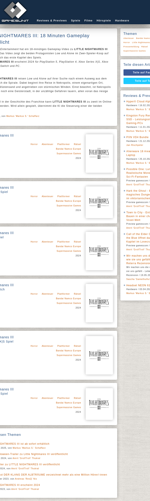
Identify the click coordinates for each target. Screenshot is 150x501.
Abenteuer (47, 144)
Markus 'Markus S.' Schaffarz (22, 116)
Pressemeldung (131, 47)
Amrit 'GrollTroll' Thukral (26, 458)
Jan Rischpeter (134, 145)
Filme (88, 20)
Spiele (75, 20)
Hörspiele (104, 20)
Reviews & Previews (52, 20)
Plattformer (63, 144)
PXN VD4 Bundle (137, 137)
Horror (34, 144)
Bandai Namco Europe (68, 149)
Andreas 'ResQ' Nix (26, 479)
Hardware (122, 20)
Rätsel (77, 144)
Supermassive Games (69, 153)
